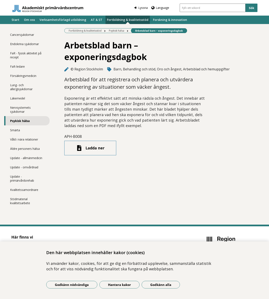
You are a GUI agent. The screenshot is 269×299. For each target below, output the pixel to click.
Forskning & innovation (170, 20)
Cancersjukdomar (22, 35)
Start (15, 20)
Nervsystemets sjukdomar (20, 110)
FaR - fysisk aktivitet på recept (25, 55)
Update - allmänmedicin (26, 158)
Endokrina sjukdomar (24, 44)
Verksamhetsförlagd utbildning (63, 20)
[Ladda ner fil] (90, 148)
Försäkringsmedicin (23, 76)
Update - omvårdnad (24, 167)
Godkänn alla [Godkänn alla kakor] (160, 285)
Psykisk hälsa (20, 121)
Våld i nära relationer (24, 139)
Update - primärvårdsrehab (22, 178)
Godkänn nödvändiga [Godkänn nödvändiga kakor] (72, 285)
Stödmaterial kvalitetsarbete (20, 201)
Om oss (29, 20)
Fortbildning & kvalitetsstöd (127, 20)
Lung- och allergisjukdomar (21, 87)
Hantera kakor (119, 285)
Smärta (15, 130)
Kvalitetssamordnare (24, 190)
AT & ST (96, 20)
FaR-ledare (17, 66)
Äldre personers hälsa (25, 149)
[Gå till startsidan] (48, 8)
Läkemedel (17, 98)
